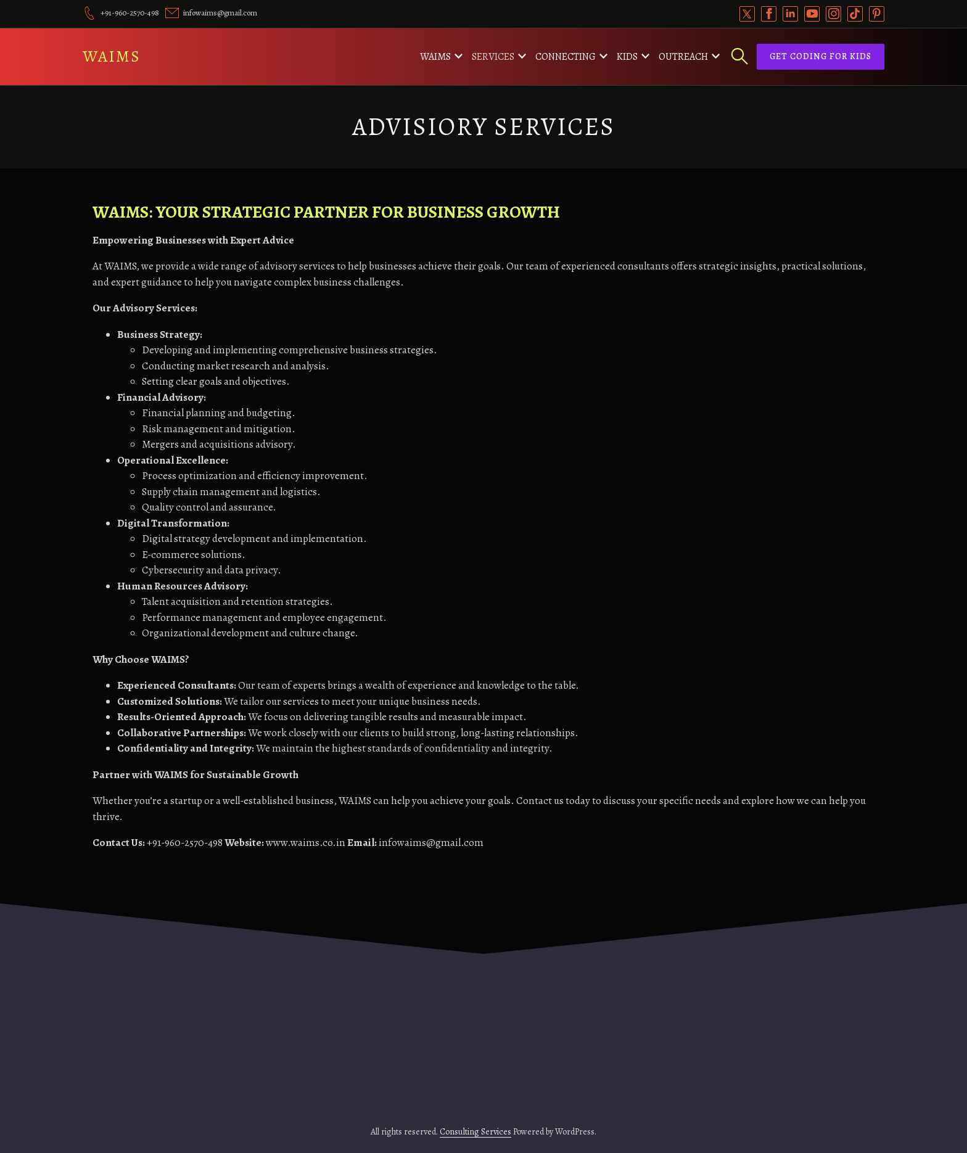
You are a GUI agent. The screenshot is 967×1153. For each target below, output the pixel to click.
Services (493, 57)
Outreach (683, 57)
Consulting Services (475, 1132)
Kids (627, 57)
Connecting (565, 57)
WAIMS (112, 56)
